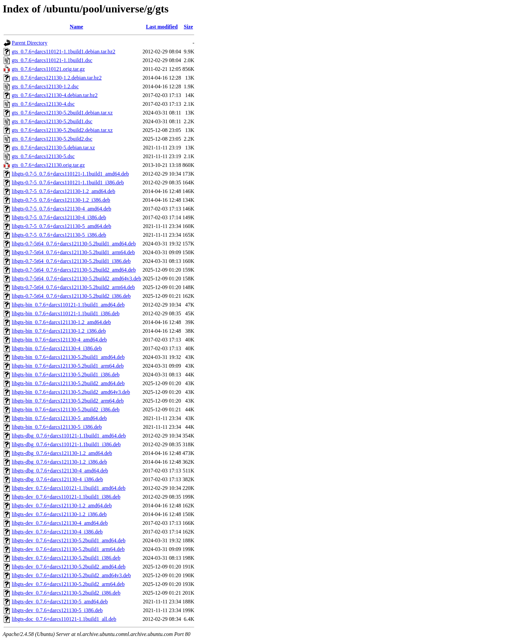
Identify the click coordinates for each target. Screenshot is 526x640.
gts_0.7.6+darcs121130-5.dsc (43, 156)
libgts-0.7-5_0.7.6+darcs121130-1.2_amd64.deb (63, 191)
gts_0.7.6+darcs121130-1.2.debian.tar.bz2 (57, 78)
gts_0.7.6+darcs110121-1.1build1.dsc (52, 60)
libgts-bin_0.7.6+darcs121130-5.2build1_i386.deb (65, 374)
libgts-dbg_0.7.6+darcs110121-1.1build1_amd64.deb (69, 436)
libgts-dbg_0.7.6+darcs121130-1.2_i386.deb (59, 462)
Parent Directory (29, 43)
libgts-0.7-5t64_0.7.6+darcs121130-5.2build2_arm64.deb (73, 287)
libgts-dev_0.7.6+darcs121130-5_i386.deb (57, 610)
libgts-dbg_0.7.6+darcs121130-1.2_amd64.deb (62, 453)
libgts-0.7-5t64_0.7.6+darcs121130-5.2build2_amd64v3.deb (76, 278)
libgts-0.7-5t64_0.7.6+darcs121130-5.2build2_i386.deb (71, 296)
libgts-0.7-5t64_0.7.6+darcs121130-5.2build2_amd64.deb (74, 270)
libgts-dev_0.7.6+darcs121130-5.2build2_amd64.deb (68, 566)
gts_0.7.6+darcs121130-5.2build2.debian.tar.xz (62, 130)
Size (188, 27)
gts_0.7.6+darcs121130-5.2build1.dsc (52, 121)
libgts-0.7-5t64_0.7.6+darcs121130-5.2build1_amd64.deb (74, 243)
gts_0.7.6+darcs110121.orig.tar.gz (48, 69)
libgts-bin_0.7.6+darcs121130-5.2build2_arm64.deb (68, 401)
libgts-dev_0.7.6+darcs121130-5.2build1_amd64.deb (68, 540)
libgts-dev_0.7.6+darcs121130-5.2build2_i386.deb (66, 593)
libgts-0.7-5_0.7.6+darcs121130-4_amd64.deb (61, 209)
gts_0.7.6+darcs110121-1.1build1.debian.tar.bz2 (63, 51)
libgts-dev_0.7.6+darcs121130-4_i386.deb (57, 532)
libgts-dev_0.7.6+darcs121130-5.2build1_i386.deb (66, 558)
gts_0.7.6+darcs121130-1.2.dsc (45, 86)
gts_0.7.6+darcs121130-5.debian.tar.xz (53, 147)
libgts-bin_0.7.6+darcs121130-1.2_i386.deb (59, 331)
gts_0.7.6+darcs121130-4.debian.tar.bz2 (55, 95)
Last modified (162, 27)
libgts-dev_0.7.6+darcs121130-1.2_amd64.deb (62, 505)
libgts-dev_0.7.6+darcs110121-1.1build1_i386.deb (66, 497)
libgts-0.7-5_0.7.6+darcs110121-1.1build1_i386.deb (68, 182)
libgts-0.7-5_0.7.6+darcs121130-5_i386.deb (59, 235)
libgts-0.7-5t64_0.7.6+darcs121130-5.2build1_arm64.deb (73, 252)
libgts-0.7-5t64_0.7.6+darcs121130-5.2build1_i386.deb (71, 261)
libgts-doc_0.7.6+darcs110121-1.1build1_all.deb (64, 619)
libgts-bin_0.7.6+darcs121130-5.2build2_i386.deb (65, 409)
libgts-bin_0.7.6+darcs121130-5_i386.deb (57, 427)
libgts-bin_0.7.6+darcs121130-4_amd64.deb (59, 339)
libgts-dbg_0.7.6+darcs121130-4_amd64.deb (60, 470)
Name (76, 27)
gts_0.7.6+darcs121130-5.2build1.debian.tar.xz (62, 113)
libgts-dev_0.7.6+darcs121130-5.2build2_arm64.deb (68, 584)
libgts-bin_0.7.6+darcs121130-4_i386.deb (57, 348)
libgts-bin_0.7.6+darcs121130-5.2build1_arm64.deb (68, 366)
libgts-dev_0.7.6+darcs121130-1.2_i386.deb (59, 514)
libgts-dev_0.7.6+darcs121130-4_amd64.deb (60, 523)
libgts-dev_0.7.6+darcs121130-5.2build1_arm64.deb (68, 549)
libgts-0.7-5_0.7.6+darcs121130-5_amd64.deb (61, 226)
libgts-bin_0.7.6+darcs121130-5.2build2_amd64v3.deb (71, 392)
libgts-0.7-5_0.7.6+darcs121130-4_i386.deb (59, 217)
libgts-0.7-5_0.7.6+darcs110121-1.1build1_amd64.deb (70, 174)
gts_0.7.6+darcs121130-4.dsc (43, 104)
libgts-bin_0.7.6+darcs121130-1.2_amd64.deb (61, 322)
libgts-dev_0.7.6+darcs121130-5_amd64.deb (60, 601)
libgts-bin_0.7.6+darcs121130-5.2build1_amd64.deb (68, 357)
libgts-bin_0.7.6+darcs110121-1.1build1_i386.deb (65, 313)
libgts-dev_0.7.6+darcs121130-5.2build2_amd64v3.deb (71, 575)
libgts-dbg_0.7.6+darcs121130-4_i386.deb (57, 479)
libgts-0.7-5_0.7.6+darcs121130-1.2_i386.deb (61, 200)
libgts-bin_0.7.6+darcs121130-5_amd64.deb (59, 418)
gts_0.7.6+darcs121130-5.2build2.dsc (52, 139)
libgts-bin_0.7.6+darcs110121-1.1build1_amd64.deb (68, 305)
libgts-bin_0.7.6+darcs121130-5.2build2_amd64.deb (68, 383)
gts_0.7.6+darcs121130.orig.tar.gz (48, 165)
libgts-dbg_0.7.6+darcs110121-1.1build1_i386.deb (66, 444)
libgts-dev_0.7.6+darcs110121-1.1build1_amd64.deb (68, 488)
